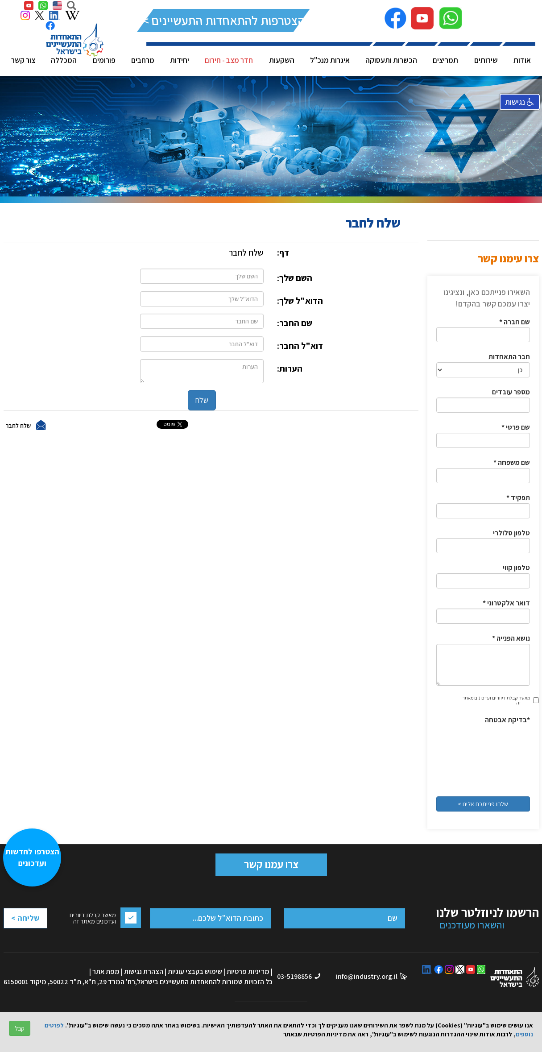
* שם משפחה (511, 462)
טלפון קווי (516, 567)
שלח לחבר (18, 425)
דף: (283, 252)
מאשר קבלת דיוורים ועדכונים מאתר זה (496, 700)
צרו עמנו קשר (271, 864)
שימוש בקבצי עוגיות (195, 971)
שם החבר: (294, 323)
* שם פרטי (515, 427)
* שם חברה (514, 322)
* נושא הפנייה (511, 638)
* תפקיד (518, 497)
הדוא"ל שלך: (300, 300)
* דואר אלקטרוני (506, 603)
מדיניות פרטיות (248, 971)
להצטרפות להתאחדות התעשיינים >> (223, 20)
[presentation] (493, 757)
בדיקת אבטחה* (507, 720)
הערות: (289, 368)
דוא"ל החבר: (300, 346)
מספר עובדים (511, 392)
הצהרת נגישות (143, 971)
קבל (20, 1028)
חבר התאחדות (509, 356)
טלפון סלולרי (511, 533)
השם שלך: (294, 278)
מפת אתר (106, 971)
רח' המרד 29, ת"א (109, 981)
